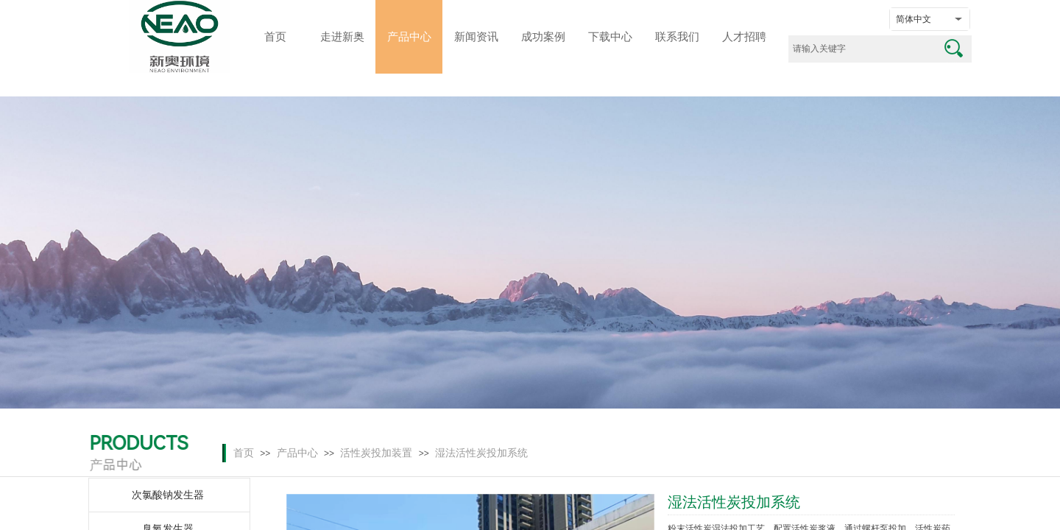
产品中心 (297, 453)
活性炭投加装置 (376, 453)
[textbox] (861, 49)
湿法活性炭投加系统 (481, 453)
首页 (243, 453)
